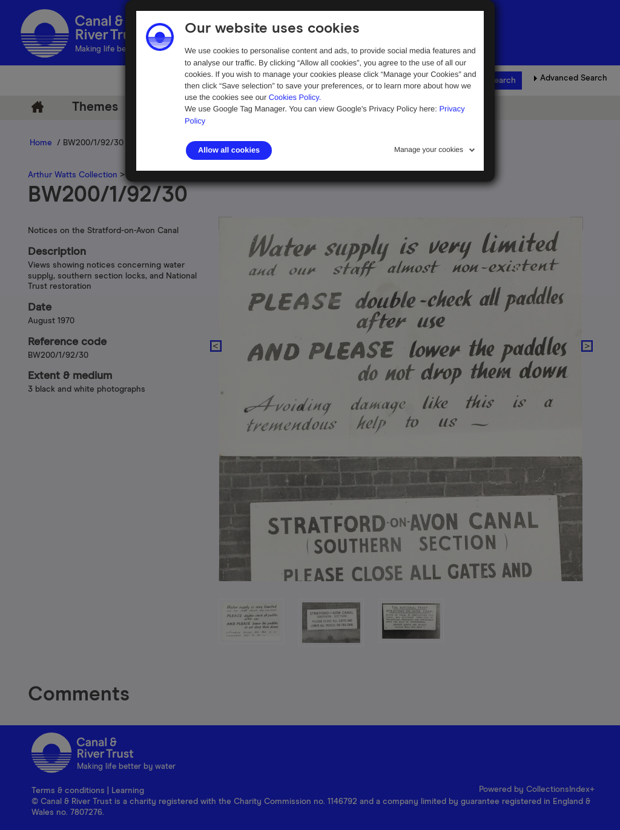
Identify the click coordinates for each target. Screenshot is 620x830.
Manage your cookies (428, 149)
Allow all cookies (229, 150)
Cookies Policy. (295, 97)
